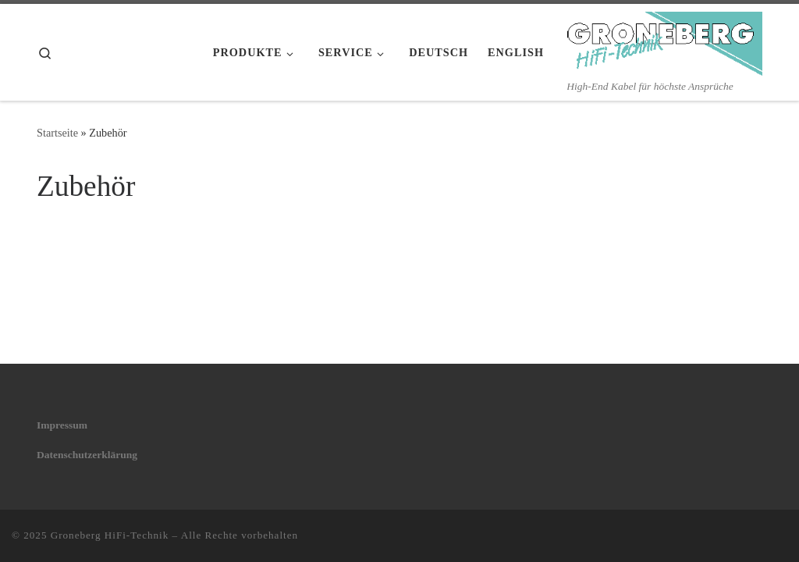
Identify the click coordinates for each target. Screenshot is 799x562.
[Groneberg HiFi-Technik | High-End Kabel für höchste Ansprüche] (664, 41)
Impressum (62, 425)
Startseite (57, 132)
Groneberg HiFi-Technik (110, 535)
